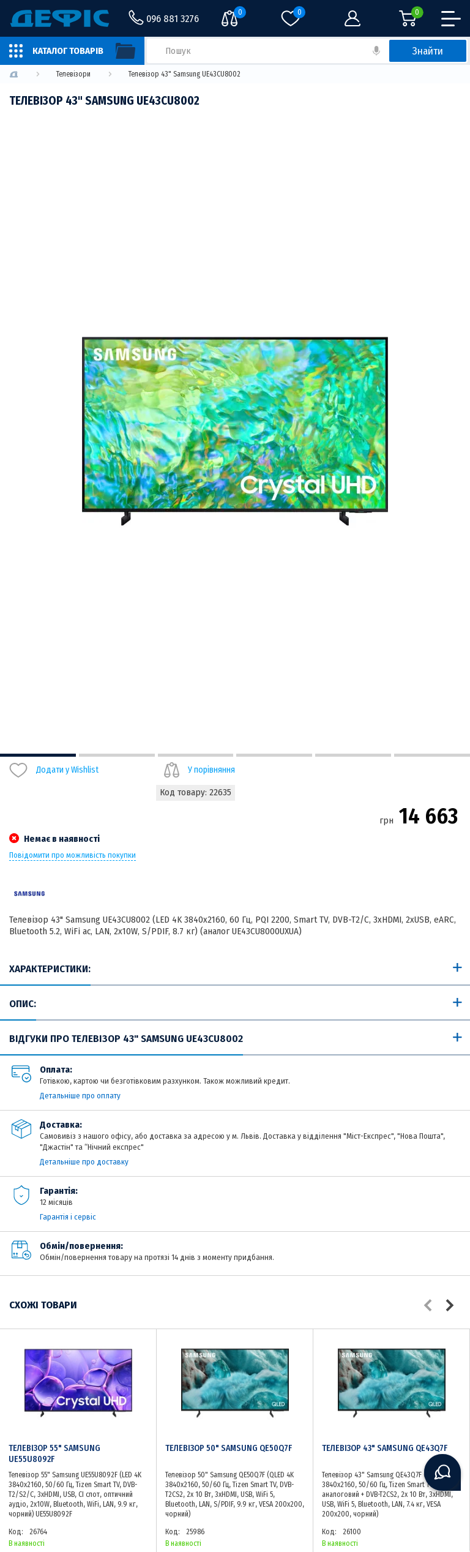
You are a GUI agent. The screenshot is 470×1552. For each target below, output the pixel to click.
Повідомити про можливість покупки (72, 855)
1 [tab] (38, 755)
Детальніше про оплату (80, 1095)
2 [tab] (117, 755)
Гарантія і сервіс (68, 1216)
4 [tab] (274, 755)
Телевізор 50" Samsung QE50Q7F (228, 1448)
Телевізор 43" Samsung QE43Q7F (384, 1448)
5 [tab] (353, 755)
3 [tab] (196, 755)
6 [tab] (432, 755)
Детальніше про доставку (84, 1161)
